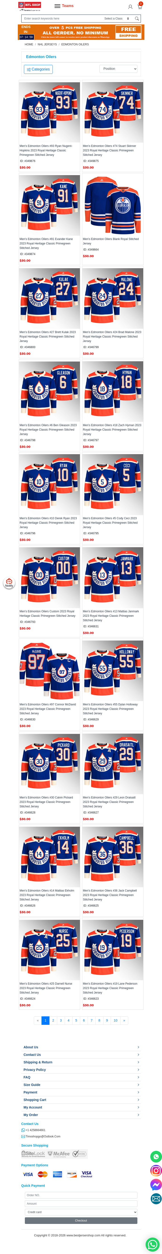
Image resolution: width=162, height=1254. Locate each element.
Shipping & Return (38, 1062)
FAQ (27, 1077)
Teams (64, 6)
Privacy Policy (35, 1070)
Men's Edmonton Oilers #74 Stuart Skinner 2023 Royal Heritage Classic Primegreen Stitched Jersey (109, 150)
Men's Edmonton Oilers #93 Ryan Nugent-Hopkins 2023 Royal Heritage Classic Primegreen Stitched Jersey (46, 150)
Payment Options (34, 1165)
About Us (31, 1047)
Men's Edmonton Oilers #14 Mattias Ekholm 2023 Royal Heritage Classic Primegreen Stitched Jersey (47, 895)
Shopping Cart (35, 1100)
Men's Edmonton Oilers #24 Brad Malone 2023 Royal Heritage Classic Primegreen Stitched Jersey (112, 336)
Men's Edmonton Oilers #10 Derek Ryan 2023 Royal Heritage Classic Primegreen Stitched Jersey (48, 523)
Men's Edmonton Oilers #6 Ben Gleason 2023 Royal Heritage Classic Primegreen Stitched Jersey (48, 430)
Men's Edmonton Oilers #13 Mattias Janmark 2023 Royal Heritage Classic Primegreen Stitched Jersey (111, 616)
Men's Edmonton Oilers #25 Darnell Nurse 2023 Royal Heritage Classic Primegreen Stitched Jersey (46, 988)
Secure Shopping (34, 1145)
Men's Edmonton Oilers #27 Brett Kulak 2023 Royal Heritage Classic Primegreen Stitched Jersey (48, 336)
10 (115, 1020)
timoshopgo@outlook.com (40, 1136)
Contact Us (32, 1055)
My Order (31, 1115)
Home (29, 44)
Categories (38, 69)
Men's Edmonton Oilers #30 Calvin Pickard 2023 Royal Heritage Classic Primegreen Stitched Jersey (46, 802)
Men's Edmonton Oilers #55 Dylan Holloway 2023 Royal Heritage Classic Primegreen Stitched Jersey (110, 709)
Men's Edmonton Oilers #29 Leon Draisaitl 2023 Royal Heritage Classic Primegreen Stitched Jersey (109, 802)
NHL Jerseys (47, 44)
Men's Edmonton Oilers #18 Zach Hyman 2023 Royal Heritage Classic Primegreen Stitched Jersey (112, 430)
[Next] (124, 1020)
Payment (30, 1092)
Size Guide (32, 1085)
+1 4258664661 (33, 1130)
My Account (33, 1107)
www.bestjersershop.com (83, 1235)
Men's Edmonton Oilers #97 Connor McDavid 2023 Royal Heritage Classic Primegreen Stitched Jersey (48, 709)
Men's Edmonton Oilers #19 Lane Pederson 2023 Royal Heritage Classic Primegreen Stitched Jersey (110, 988)
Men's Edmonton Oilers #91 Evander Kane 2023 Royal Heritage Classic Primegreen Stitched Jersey (46, 243)
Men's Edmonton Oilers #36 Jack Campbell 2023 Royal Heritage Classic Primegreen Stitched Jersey (110, 895)
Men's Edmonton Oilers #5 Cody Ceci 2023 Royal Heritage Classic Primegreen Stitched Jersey (110, 523)
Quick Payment (33, 1185)
